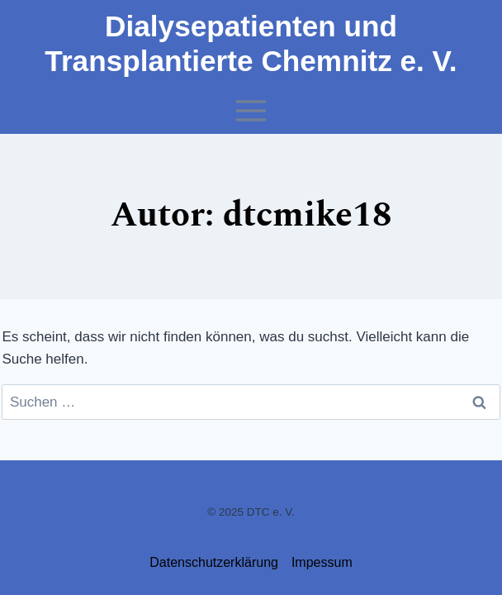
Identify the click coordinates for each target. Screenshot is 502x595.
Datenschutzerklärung (213, 562)
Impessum (322, 562)
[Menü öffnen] (251, 110)
